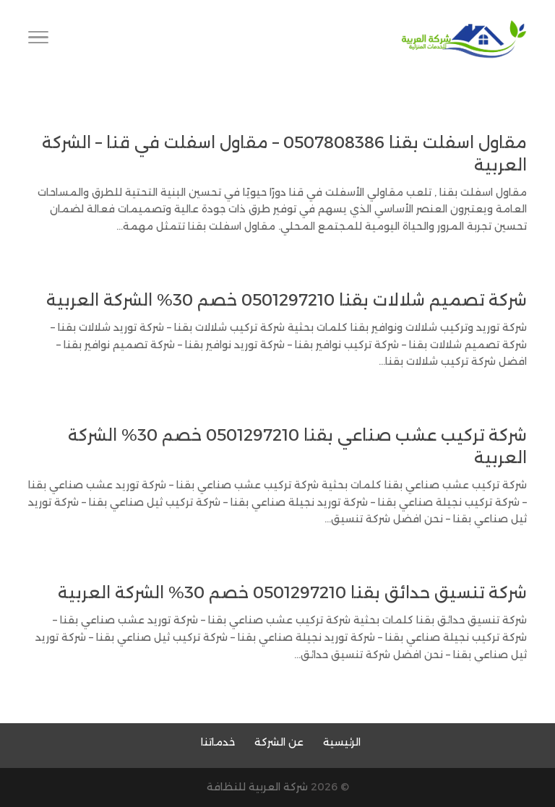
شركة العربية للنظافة (257, 786)
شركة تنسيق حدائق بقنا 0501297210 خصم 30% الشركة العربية (292, 593)
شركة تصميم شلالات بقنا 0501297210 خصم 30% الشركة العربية (286, 300)
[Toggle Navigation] (38, 39)
